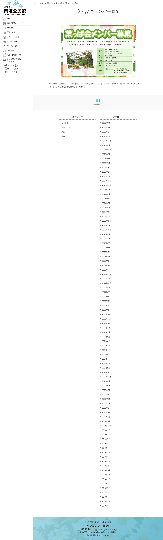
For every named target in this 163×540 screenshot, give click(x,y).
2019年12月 (106, 421)
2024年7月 (106, 198)
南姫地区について (14, 55)
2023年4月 (106, 256)
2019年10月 (106, 425)
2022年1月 (106, 319)
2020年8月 (106, 390)
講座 (63, 132)
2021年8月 (106, 341)
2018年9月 (106, 479)
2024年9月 (106, 190)
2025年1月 (106, 176)
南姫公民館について (15, 23)
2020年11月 (106, 381)
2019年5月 (106, 448)
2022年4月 (106, 305)
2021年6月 (106, 350)
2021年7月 (106, 345)
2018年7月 (106, 488)
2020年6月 (106, 399)
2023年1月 (106, 270)
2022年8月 (106, 292)
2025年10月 (106, 149)
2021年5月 (106, 354)
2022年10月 (106, 283)
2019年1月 (106, 466)
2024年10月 (106, 185)
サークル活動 (12, 46)
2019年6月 (106, 443)
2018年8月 (106, 483)
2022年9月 (106, 287)
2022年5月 (106, 301)
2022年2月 (106, 314)
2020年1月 (106, 417)
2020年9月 (106, 385)
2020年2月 (106, 412)
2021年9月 (106, 336)
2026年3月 (106, 127)
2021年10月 (106, 332)
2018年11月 (106, 474)
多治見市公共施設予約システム (14, 60)
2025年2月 (106, 172)
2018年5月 (106, 497)
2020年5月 (106, 403)
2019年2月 (106, 461)
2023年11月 (106, 225)
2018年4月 (106, 501)
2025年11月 (106, 145)
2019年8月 (106, 434)
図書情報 (10, 50)
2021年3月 (106, 363)
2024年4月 (106, 207)
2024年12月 (106, 181)
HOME (10, 19)
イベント (65, 123)
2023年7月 (106, 243)
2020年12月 (106, 377)
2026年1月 (106, 136)
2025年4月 (106, 163)
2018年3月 (106, 506)
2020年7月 (106, 394)
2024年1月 (106, 216)
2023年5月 (106, 252)
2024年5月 (106, 203)
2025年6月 (106, 158)
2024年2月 (106, 212)
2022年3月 (106, 310)
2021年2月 (106, 368)
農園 (63, 136)
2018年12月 (106, 470)
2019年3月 (106, 457)
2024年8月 (106, 194)
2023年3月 (106, 261)
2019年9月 (106, 430)
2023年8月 (106, 238)
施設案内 (10, 28)
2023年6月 (106, 247)
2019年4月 (106, 452)
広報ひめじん (12, 32)
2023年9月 (106, 234)
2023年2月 (106, 265)
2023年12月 (106, 221)
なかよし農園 (12, 41)
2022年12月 (106, 274)
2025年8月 (106, 154)
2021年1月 (106, 372)
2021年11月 (106, 328)
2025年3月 (106, 167)
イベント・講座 (13, 37)
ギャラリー (66, 127)
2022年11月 (106, 279)
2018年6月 (106, 492)
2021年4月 (106, 359)
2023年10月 (106, 230)
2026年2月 (106, 132)
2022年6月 (106, 296)
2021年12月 (106, 323)
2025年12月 (106, 141)
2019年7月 (106, 439)
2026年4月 (106, 123)
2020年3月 (106, 408)
